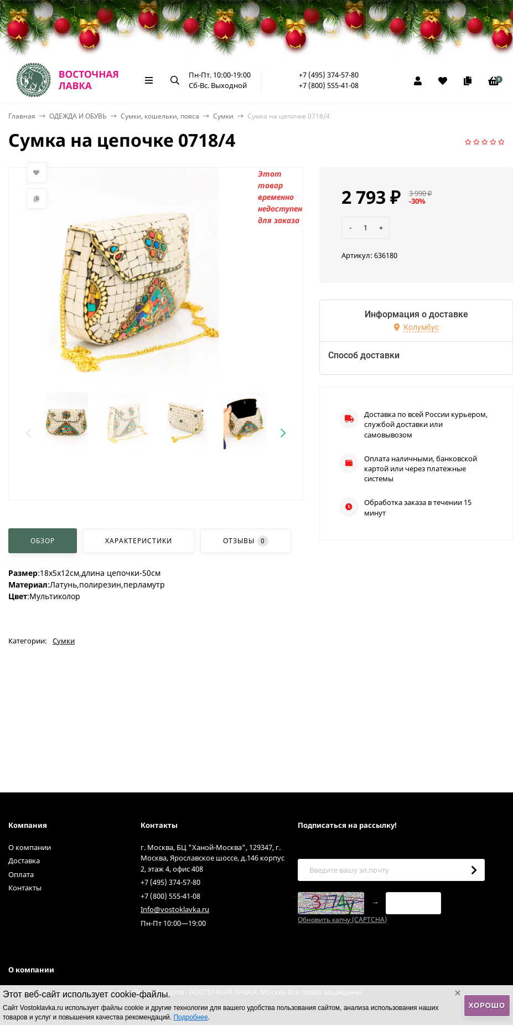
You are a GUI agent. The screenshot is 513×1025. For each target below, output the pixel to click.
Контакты (25, 888)
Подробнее (190, 1017)
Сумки (223, 116)
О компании (29, 847)
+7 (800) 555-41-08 (329, 85)
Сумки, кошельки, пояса (160, 116)
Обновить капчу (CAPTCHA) (342, 919)
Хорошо (487, 1005)
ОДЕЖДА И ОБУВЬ (78, 116)
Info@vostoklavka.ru (175, 909)
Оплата (21, 874)
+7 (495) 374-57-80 (329, 75)
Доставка (24, 861)
